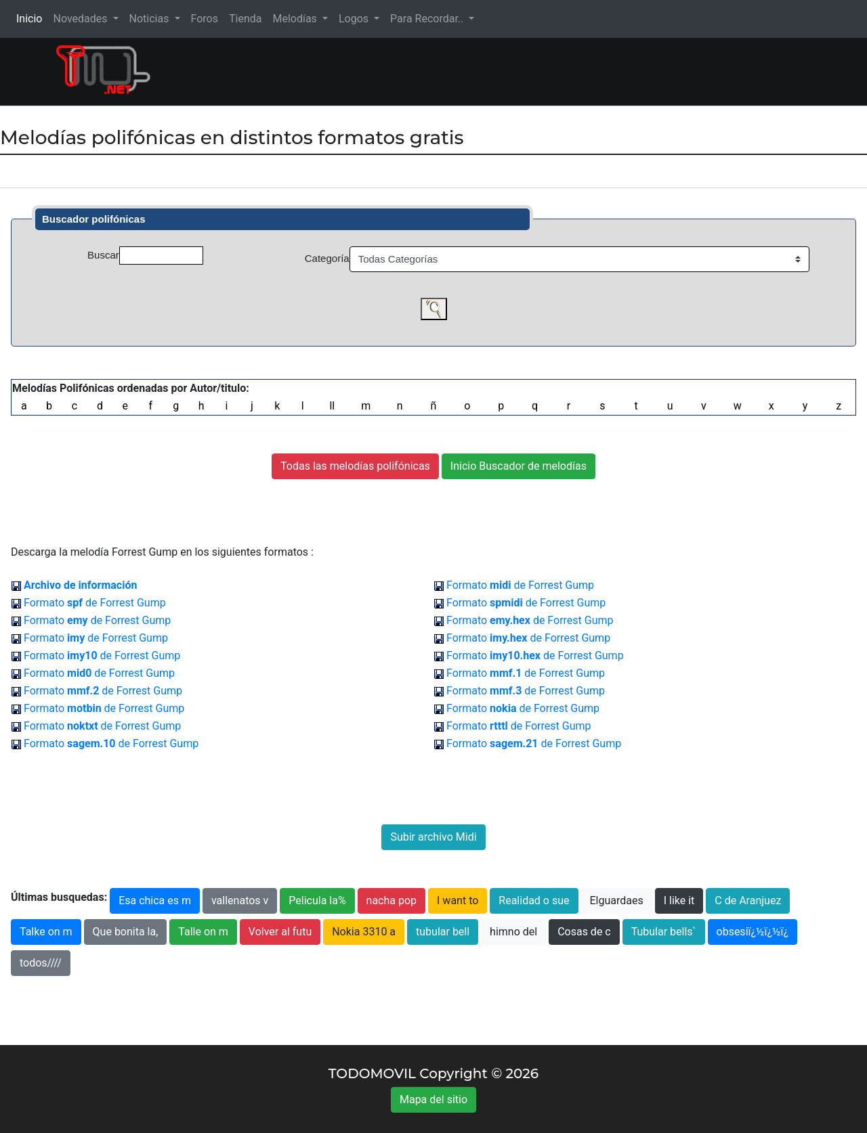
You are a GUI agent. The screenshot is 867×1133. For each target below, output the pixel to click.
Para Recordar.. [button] (428, 18)
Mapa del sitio (433, 1099)
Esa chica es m (155, 900)
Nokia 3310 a (364, 931)
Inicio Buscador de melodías (518, 466)
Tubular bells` (663, 931)
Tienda (245, 18)
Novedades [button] (81, 18)
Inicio (31, 18)
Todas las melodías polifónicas (355, 466)
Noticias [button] (150, 18)
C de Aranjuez (748, 900)
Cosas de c (584, 931)
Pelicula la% (317, 900)
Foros (204, 18)
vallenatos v (239, 900)
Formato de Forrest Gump (520, 585)
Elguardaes (616, 900)
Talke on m (46, 931)
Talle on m (203, 931)
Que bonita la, (125, 931)
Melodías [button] (295, 18)
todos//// (41, 962)
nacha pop (391, 900)
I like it (679, 900)
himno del (513, 931)
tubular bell (442, 931)
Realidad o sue (534, 900)
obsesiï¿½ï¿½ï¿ (752, 931)
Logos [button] (355, 18)
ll (332, 405)
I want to (457, 900)
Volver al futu (280, 931)
